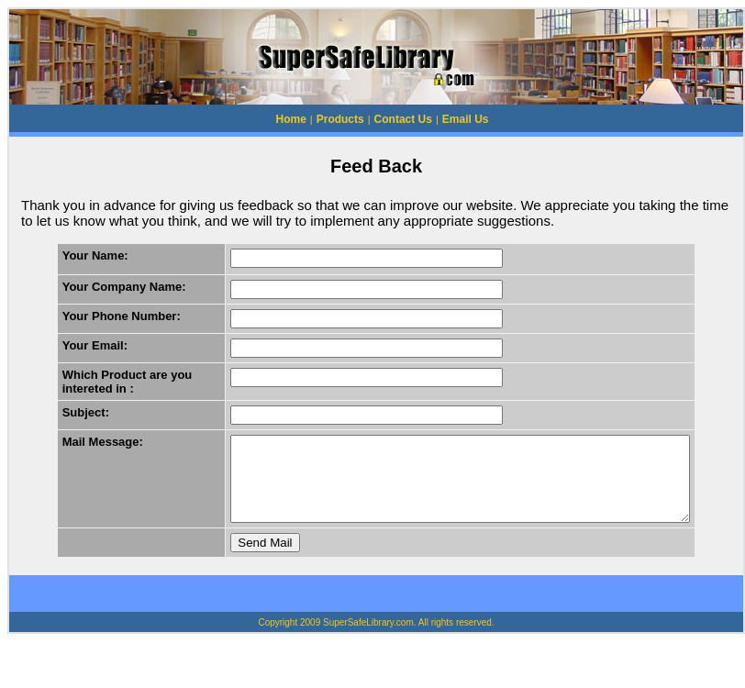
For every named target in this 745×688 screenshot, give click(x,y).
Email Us (465, 119)
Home (291, 119)
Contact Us (403, 119)
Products (340, 119)
